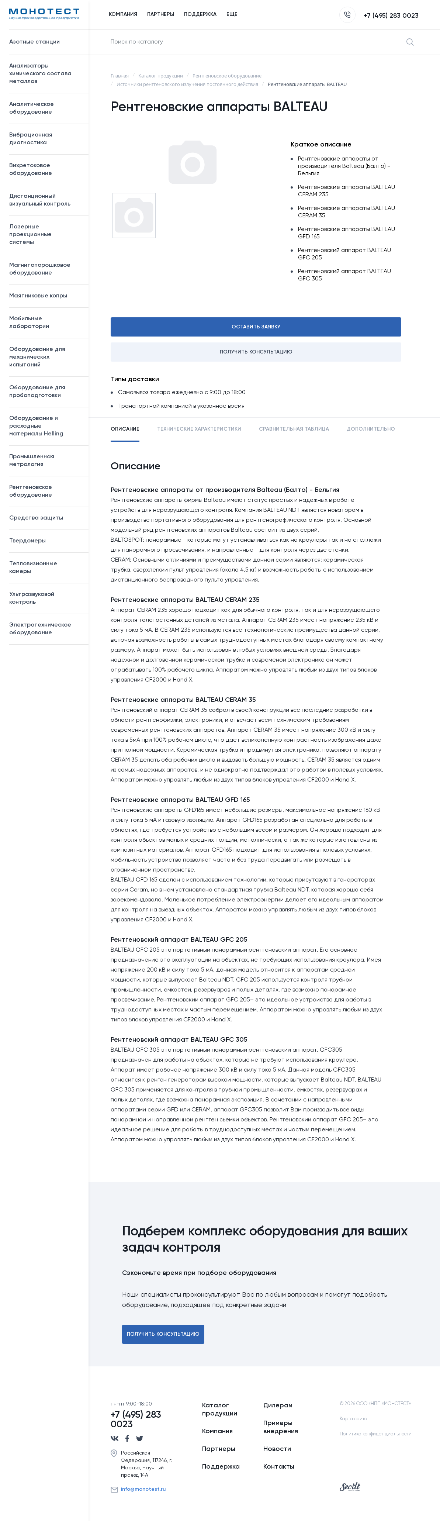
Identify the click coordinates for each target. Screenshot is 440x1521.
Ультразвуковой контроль (45, 598)
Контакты (278, 1466)
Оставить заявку (256, 327)
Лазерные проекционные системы (30, 234)
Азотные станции (45, 42)
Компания (217, 1431)
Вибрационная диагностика (30, 139)
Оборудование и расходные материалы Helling (45, 426)
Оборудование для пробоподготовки (45, 392)
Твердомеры (27, 541)
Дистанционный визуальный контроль (45, 200)
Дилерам (277, 1405)
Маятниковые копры (38, 296)
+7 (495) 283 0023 (379, 16)
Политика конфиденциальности (376, 1434)
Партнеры (218, 1449)
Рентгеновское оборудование (45, 491)
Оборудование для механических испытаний (45, 357)
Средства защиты (45, 518)
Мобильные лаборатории (29, 323)
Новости (277, 1449)
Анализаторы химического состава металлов (45, 73)
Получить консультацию (256, 352)
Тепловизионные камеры (33, 568)
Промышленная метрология (45, 461)
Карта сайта (353, 1419)
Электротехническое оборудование (45, 629)
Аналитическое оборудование (45, 108)
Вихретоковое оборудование (30, 169)
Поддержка (221, 1466)
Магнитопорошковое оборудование (45, 269)
